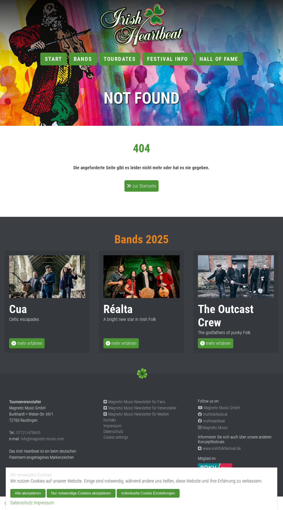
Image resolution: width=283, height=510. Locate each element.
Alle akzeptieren (28, 493)
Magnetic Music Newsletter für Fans (134, 401)
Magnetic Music (213, 427)
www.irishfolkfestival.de (219, 448)
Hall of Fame (218, 59)
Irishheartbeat (211, 421)
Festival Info (167, 59)
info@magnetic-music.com (42, 438)
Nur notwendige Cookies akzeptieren (81, 493)
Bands (83, 59)
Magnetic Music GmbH (219, 407)
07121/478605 (28, 432)
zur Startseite (144, 186)
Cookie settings (115, 437)
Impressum (112, 425)
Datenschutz (113, 431)
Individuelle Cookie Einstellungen (148, 493)
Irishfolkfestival (212, 414)
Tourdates (120, 59)
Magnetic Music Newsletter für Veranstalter (139, 407)
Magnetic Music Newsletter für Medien (136, 414)
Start (53, 59)
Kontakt (109, 420)
